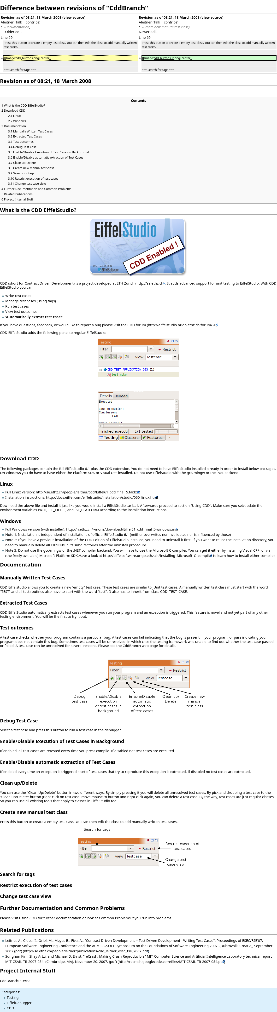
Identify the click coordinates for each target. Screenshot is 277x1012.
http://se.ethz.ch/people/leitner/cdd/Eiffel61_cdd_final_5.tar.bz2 (88, 492)
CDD (10, 1008)
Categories (10, 991)
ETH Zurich (125, 283)
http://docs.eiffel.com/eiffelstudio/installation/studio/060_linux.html (102, 497)
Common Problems (115, 917)
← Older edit (11, 31)
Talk (19, 22)
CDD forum (137, 324)
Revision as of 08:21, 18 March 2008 (31, 17)
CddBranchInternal (15, 980)
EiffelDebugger (19, 1002)
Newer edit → (150, 31)
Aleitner (7, 22)
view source (74, 17)
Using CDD (28, 917)
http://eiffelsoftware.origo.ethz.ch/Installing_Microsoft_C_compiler (157, 555)
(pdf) (18, 951)
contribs (32, 22)
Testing (13, 997)
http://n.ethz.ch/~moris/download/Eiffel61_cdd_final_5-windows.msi (122, 529)
